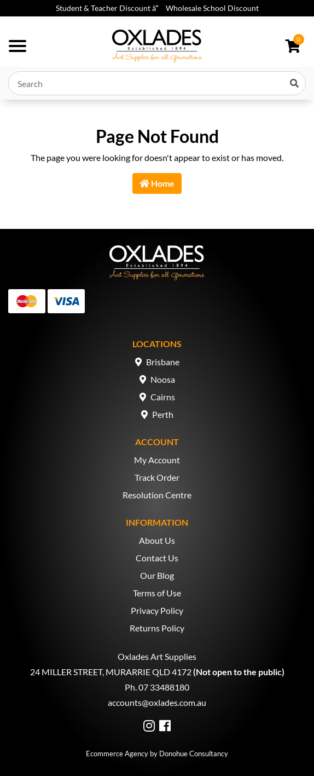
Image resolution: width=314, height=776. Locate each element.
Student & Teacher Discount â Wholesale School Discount (157, 8)
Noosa (162, 379)
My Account (157, 460)
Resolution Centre (157, 495)
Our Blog (157, 575)
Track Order (157, 477)
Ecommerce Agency (117, 753)
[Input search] (157, 83)
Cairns (162, 397)
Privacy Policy (157, 610)
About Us (157, 540)
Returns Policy (157, 628)
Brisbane (162, 362)
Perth (162, 414)
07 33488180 (163, 687)
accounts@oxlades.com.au (157, 702)
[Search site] (294, 83)
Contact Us (157, 558)
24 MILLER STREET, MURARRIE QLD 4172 (110, 671)
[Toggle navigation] (17, 46)
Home (157, 183)
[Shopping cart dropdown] (293, 46)
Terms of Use (157, 593)
